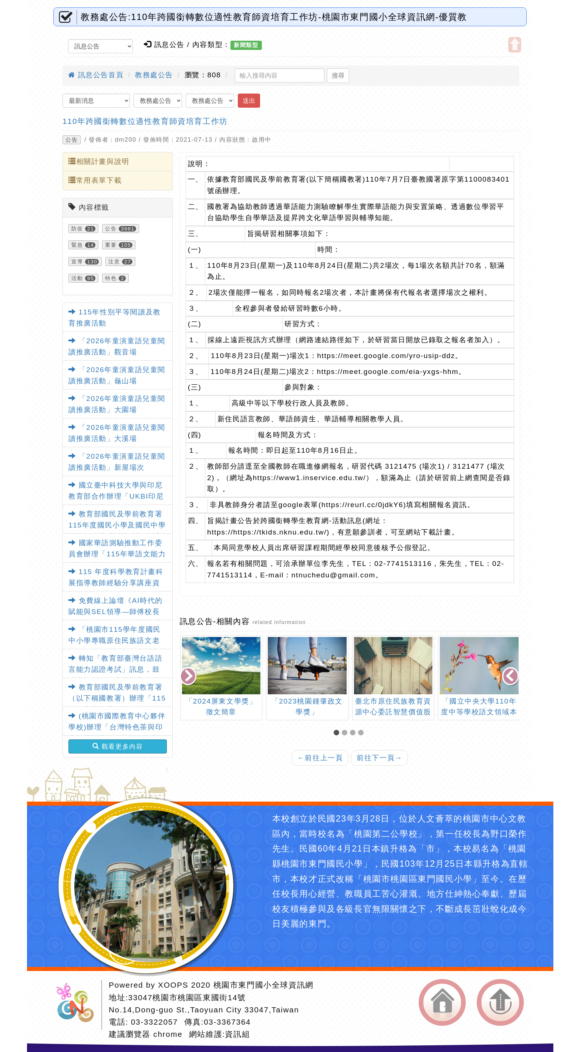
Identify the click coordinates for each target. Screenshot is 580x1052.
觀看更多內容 (117, 746)
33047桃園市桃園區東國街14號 (187, 997)
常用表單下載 (95, 180)
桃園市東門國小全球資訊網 (263, 985)
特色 (111, 278)
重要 (111, 245)
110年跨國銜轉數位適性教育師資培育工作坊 (145, 121)
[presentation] (189, 677)
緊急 (77, 245)
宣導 (77, 261)
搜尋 (338, 75)
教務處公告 (154, 75)
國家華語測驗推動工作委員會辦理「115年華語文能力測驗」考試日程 (117, 554)
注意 (114, 261)
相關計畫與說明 (98, 161)
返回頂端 (500, 1002)
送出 (249, 100)
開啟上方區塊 (514, 45)
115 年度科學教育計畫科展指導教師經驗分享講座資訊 (115, 583)
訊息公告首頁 (96, 75)
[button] (338, 733)
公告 (71, 140)
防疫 (77, 229)
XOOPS (173, 985)
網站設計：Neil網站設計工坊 (77, 1005)
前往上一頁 (320, 758)
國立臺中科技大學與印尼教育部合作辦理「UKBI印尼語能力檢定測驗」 (115, 496)
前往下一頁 (379, 758)
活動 (77, 278)
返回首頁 (442, 1002)
